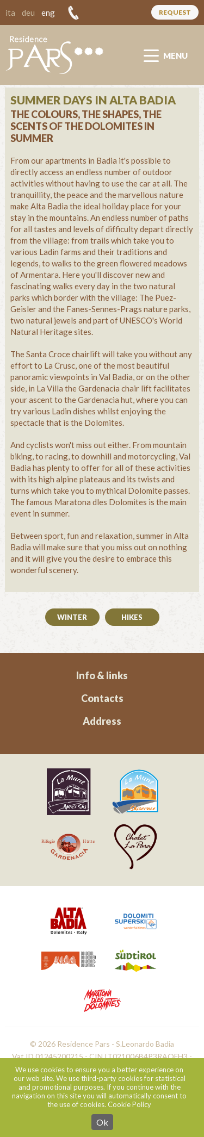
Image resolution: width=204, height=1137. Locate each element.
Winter (72, 617)
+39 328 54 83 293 (73, 12)
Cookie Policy (129, 1104)
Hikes (132, 617)
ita (10, 12)
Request (175, 12)
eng (48, 12)
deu (28, 12)
